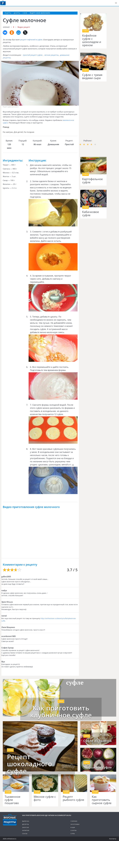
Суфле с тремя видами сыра (92, 76)
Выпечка (25, 821)
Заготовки (75, 824)
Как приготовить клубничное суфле (61, 711)
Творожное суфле (97, 767)
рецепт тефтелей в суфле (31, 39)
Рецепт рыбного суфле (73, 798)
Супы (73, 833)
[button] (116, 3)
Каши (73, 827)
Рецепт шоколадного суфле (29, 764)
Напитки (25, 830)
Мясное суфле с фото (45, 798)
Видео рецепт (24, 27)
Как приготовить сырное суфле (101, 800)
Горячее (74, 821)
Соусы (24, 833)
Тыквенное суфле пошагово (12, 800)
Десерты (25, 824)
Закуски (25, 827)
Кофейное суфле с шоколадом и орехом (91, 40)
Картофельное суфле (92, 180)
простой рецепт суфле (32, 55)
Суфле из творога (97, 741)
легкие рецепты (51, 55)
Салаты (73, 830)
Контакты (112, 839)
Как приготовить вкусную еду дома (3, 3)
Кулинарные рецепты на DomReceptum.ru (10, 819)
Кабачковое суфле (90, 213)
